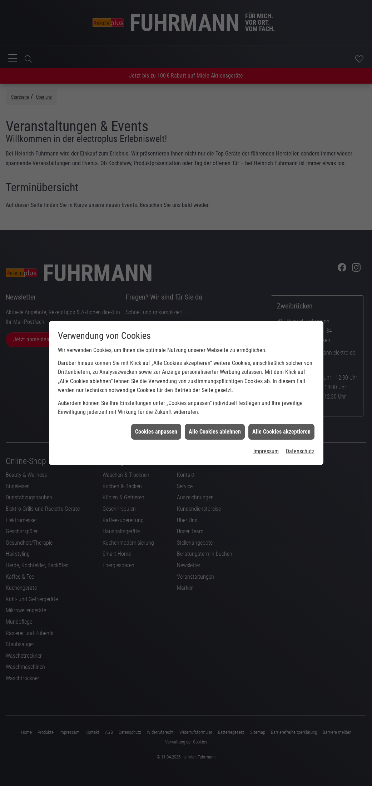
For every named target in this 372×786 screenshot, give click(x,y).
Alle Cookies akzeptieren (281, 421)
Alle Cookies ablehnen (215, 421)
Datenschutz (300, 441)
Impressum (266, 441)
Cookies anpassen (156, 421)
